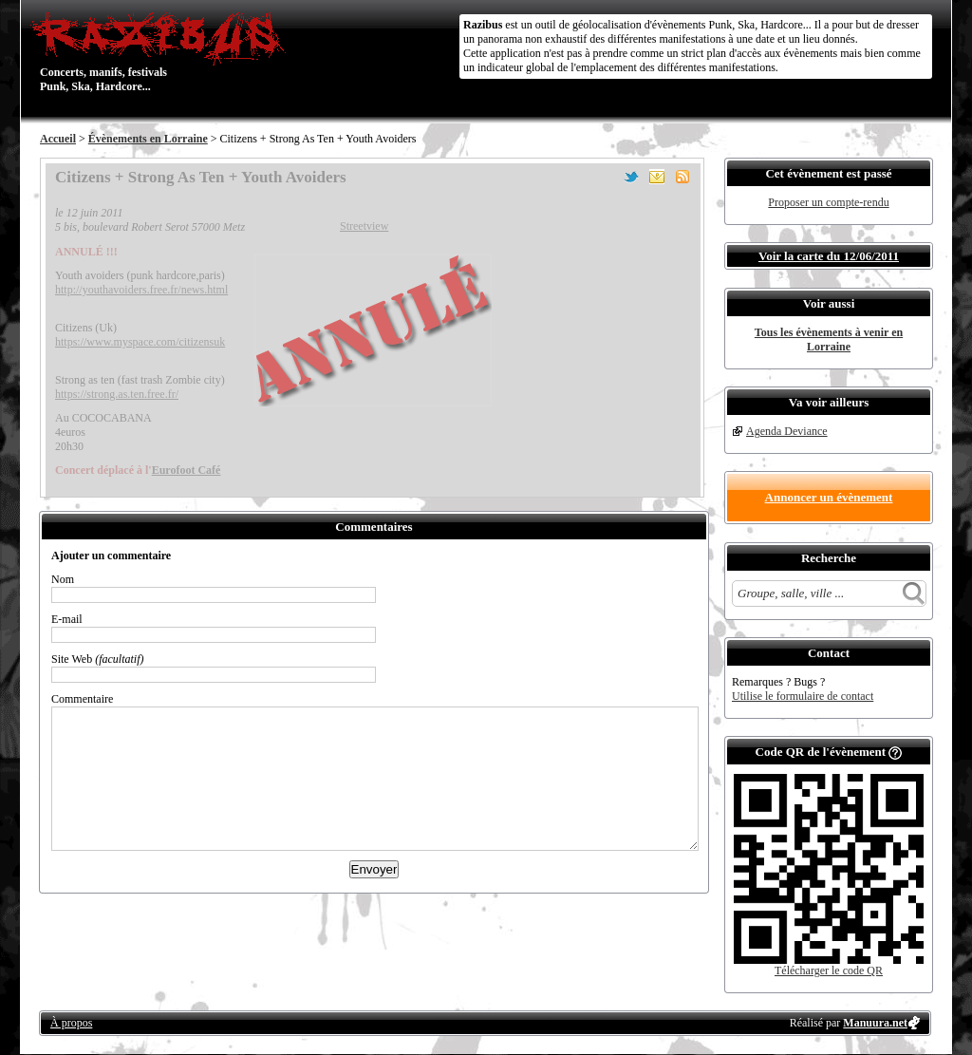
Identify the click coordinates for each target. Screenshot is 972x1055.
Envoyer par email (656, 176)
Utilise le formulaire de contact (802, 696)
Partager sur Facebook (605, 176)
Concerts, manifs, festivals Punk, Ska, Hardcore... (163, 51)
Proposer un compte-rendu (828, 202)
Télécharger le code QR (829, 970)
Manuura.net (875, 1022)
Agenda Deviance (787, 431)
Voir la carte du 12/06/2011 (828, 256)
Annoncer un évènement (829, 497)
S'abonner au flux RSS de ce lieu (682, 176)
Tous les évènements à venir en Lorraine (829, 339)
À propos (71, 1022)
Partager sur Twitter (631, 176)
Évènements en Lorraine (148, 138)
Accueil (58, 138)
